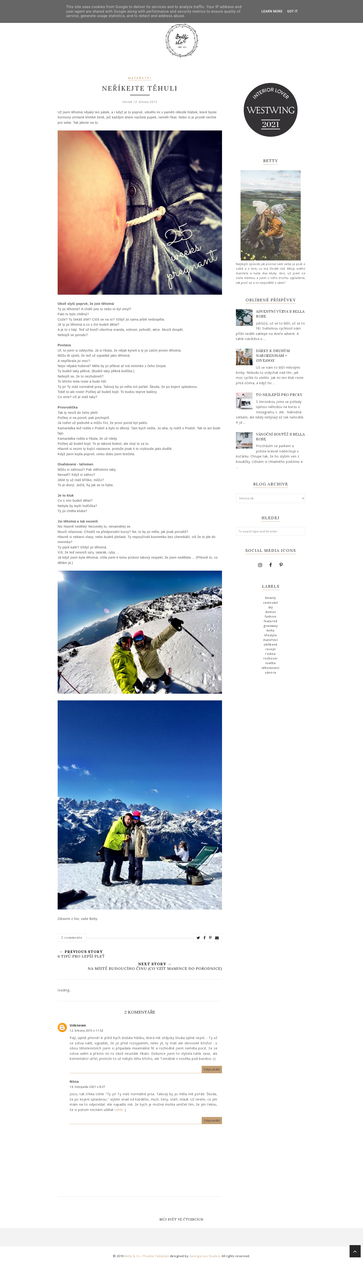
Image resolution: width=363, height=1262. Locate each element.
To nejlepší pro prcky (279, 395)
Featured (271, 621)
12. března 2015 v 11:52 (86, 1031)
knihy (271, 630)
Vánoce (270, 672)
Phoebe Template (155, 1256)
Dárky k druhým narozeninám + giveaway (273, 356)
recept (271, 649)
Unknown (78, 1025)
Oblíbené (271, 644)
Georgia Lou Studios (204, 1256)
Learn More (271, 11)
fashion (270, 617)
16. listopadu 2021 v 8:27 (87, 1087)
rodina (270, 654)
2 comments (71, 937)
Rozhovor (270, 658)
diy (270, 607)
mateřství (140, 78)
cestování (270, 603)
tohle (119, 1109)
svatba (270, 663)
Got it (292, 11)
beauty (270, 598)
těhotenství (270, 668)
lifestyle (270, 635)
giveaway (270, 626)
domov (270, 612)
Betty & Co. (132, 1256)
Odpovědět (212, 1069)
